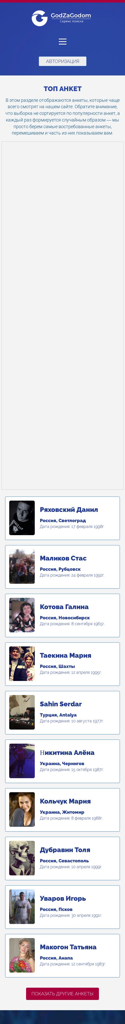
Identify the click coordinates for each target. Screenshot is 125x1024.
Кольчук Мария (65, 801)
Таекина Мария (65, 655)
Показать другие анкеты (62, 993)
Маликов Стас (63, 558)
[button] (62, 42)
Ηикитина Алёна (67, 752)
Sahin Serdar (61, 704)
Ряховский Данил (69, 509)
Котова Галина (64, 606)
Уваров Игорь (63, 898)
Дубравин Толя (65, 849)
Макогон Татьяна (68, 947)
